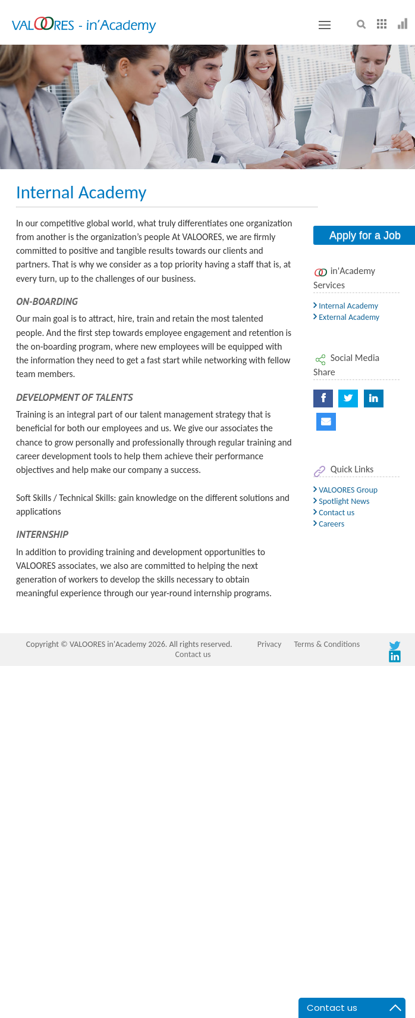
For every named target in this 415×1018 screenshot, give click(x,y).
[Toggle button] (325, 25)
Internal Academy (345, 306)
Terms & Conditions (327, 644)
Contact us (333, 513)
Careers (328, 524)
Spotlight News (341, 501)
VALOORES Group (345, 490)
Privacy (269, 644)
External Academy (346, 317)
